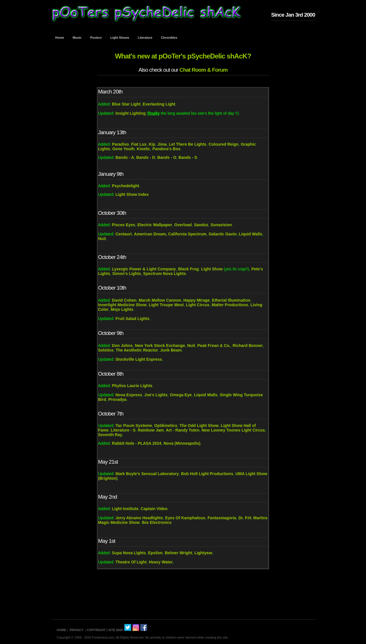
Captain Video (154, 508)
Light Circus (198, 305)
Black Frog (188, 269)
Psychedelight (125, 186)
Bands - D (145, 157)
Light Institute (125, 508)
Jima (161, 144)
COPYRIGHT (96, 630)
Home (59, 37)
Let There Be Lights (187, 144)
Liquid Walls (250, 234)
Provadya (117, 399)
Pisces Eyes (123, 225)
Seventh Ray (110, 434)
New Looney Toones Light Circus (233, 430)
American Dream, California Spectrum (170, 234)
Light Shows (120, 37)
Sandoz (201, 225)
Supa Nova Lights (129, 553)
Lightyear (203, 553)
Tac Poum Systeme (133, 425)
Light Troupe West (166, 305)
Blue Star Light (126, 104)
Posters (96, 37)
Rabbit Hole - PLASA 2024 (136, 443)
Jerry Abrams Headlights (139, 518)
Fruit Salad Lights (132, 318)
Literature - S (123, 430)
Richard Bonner (248, 345)
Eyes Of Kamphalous (185, 518)
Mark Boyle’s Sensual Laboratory (147, 473)
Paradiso (120, 144)
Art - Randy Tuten (182, 430)
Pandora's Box (166, 149)
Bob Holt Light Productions (207, 473)
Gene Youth (123, 149)
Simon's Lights (126, 273)
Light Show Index (132, 194)
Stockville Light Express (138, 359)
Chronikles (169, 37)
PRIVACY (77, 630)
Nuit (102, 238)
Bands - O (166, 157)
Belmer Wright (178, 553)
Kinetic (143, 149)
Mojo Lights (122, 309)
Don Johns (122, 345)
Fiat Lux (139, 144)
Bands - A (124, 157)
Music (77, 37)
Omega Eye (181, 395)
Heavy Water (161, 562)
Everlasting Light (159, 104)
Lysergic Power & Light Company (144, 269)
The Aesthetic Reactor (137, 350)
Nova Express (128, 395)
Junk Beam (171, 350)
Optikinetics (165, 425)
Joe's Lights (156, 395)
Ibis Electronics (156, 522)
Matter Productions (230, 305)
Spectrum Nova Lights (164, 273)
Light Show (211, 269)
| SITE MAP (115, 630)
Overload (183, 225)
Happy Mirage (196, 300)
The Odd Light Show (198, 425)
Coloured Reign (224, 144)
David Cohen (124, 300)
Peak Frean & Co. (213, 345)
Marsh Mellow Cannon (160, 300)
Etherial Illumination (231, 300)
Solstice (106, 350)
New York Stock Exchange (160, 345)
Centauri (123, 234)
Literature (145, 37)
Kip (152, 144)
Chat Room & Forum (203, 70)
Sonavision (221, 225)
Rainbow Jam (151, 430)
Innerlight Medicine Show (122, 305)
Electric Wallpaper (155, 225)
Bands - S (188, 157)
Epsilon (155, 553)
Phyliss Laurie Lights (132, 385)
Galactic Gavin (223, 234)
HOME (61, 630)
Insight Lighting (130, 113)
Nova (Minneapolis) (182, 443)
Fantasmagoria (222, 518)
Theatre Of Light (130, 562)
